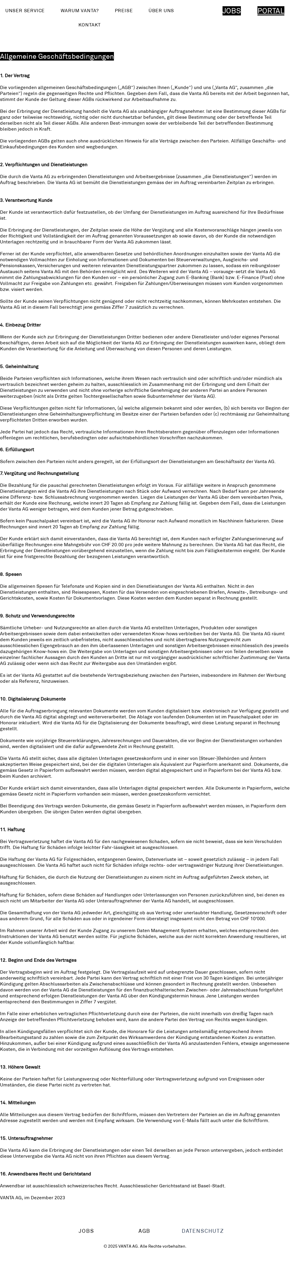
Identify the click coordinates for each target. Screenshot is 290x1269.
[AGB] (145, 1231)
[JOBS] (87, 1231)
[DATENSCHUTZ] (203, 1231)
